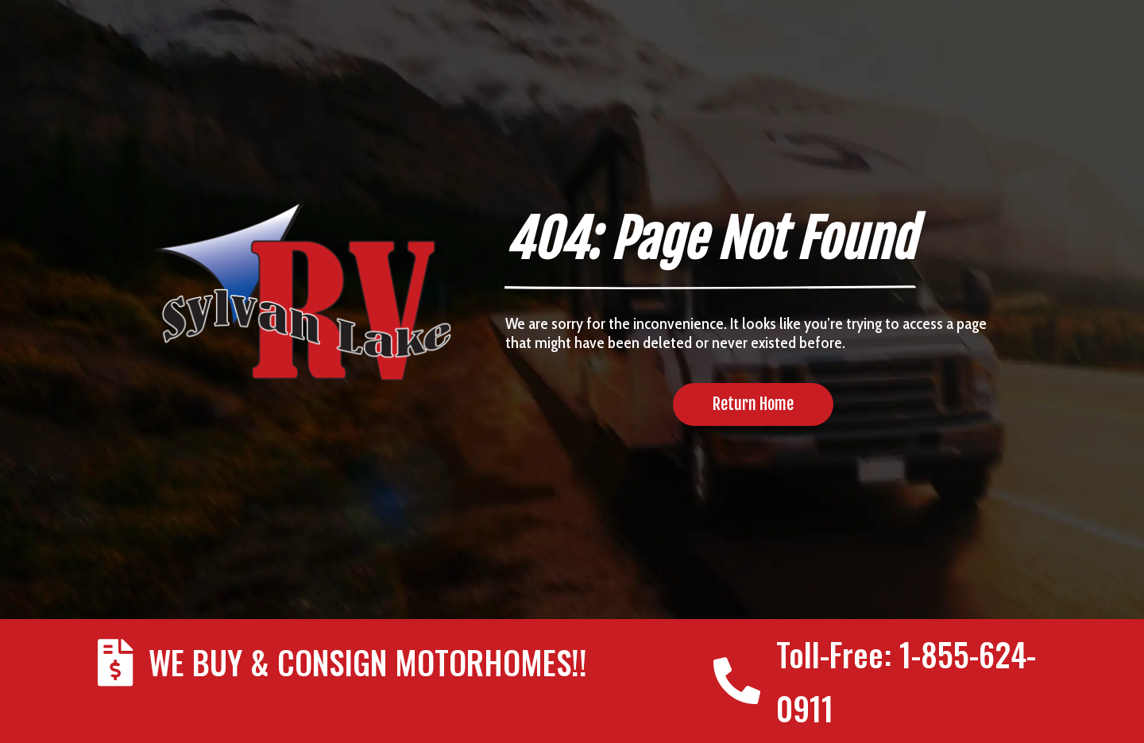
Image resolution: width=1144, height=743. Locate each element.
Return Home (753, 404)
